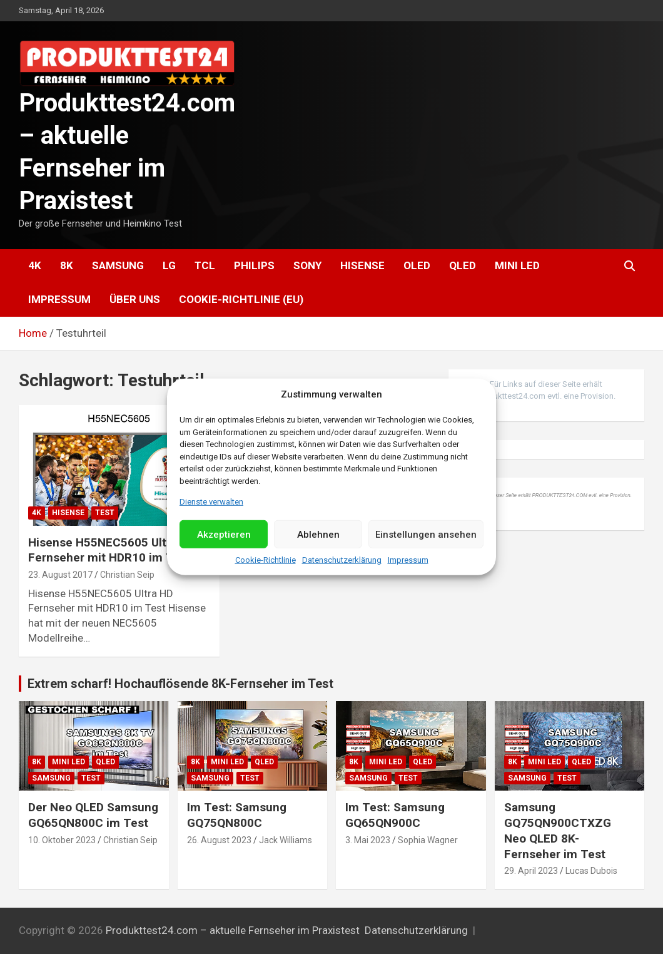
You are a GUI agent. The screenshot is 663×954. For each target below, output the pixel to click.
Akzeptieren (224, 534)
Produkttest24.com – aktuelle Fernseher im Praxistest (233, 930)
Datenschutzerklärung (342, 560)
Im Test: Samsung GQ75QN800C (236, 815)
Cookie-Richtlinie (265, 560)
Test (104, 512)
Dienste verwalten (211, 501)
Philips (254, 265)
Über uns (134, 299)
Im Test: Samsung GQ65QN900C (395, 815)
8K (66, 265)
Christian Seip (127, 575)
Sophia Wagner (428, 840)
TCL (205, 265)
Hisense (362, 265)
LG (169, 265)
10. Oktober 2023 (62, 840)
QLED (462, 265)
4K (34, 265)
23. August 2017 (60, 575)
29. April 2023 (531, 871)
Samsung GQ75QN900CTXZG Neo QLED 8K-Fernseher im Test (557, 830)
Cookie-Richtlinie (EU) (241, 299)
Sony (307, 265)
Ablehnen (318, 534)
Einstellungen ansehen (426, 534)
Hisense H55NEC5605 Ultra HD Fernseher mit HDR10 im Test (112, 550)
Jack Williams (285, 840)
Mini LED (517, 265)
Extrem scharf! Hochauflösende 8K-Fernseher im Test (180, 683)
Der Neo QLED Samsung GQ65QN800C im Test (93, 815)
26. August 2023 (219, 840)
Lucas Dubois (591, 871)
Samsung (118, 265)
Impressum (408, 560)
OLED (416, 265)
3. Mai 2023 (367, 840)
